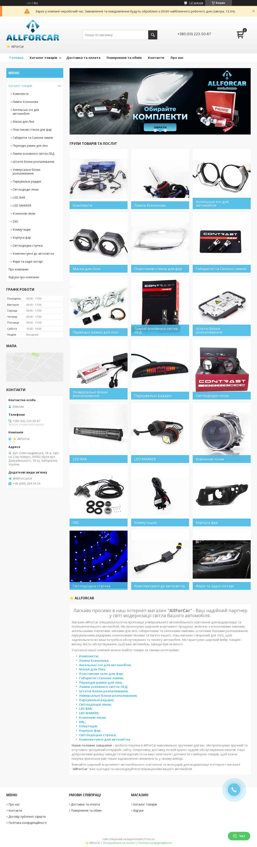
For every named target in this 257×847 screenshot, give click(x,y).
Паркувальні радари (27, 181)
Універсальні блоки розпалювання (26, 171)
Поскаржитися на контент (119, 843)
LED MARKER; (89, 713)
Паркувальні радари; (96, 700)
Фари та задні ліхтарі (28, 261)
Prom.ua (149, 839)
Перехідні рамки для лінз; (100, 682)
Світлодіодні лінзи (25, 189)
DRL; (82, 722)
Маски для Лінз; (92, 669)
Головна (16, 57)
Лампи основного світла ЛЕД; (103, 686)
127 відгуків (196, 3)
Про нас (177, 57)
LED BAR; (86, 708)
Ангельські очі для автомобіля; (105, 665)
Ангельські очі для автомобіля (26, 112)
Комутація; (88, 726)
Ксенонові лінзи (24, 213)
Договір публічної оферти (27, 817)
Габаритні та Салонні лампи (33, 138)
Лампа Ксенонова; (94, 660)
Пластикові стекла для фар (32, 130)
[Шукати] (152, 34)
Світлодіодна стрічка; (97, 735)
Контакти (156, 57)
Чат (239, 836)
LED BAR (19, 197)
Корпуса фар (22, 237)
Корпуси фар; (90, 730)
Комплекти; (89, 656)
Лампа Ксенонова (25, 102)
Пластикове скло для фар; (101, 673)
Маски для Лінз (23, 122)
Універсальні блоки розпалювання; (108, 695)
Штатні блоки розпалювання (33, 162)
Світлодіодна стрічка (28, 245)
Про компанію (18, 269)
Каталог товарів (43, 57)
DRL (16, 221)
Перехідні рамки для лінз (30, 146)
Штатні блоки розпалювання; (103, 691)
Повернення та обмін (124, 57)
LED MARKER (22, 205)
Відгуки (138, 810)
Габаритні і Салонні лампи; (101, 678)
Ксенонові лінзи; (92, 717)
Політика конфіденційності (27, 823)
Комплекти (20, 94)
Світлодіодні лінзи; (95, 704)
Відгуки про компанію (23, 277)
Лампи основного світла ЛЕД (33, 154)
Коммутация (22, 229)
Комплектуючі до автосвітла (33, 253)
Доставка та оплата (83, 57)
